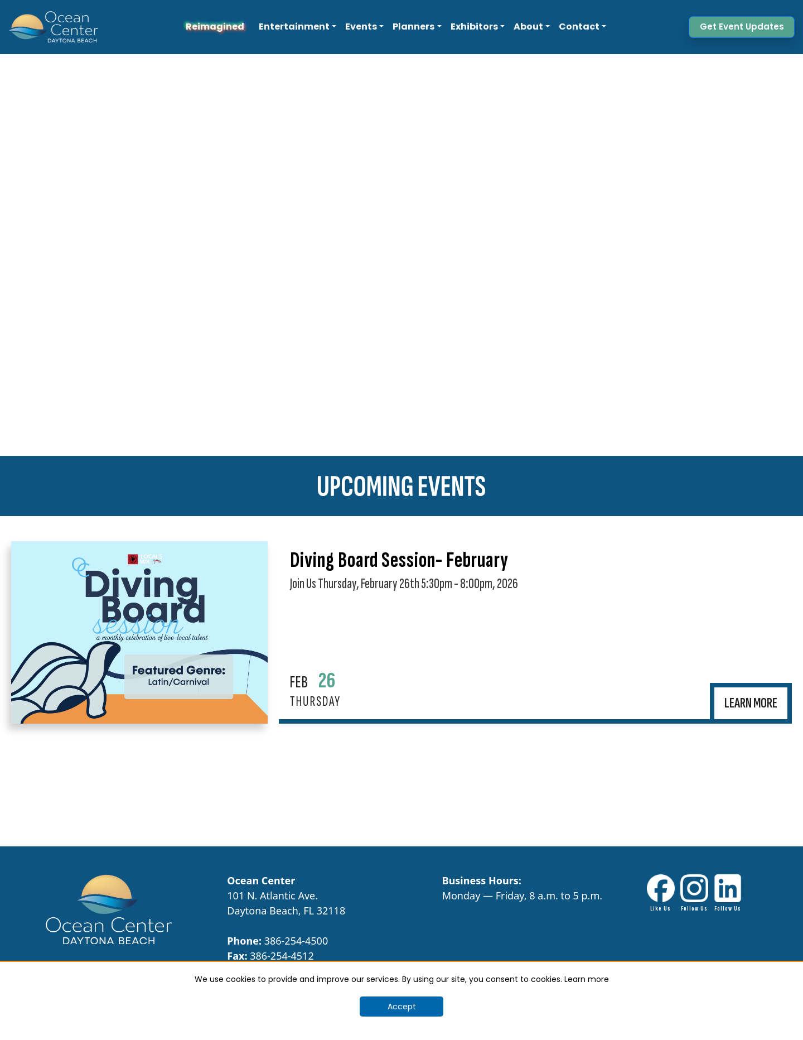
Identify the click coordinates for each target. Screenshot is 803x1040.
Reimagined (215, 26)
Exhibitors (474, 26)
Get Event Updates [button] (742, 26)
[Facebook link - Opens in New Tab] (661, 893)
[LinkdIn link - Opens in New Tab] (728, 893)
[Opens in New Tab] (139, 632)
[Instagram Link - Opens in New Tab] (694, 893)
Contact (579, 26)
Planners (413, 26)
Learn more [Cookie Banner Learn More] (586, 979)
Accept (402, 1006)
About (528, 26)
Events (361, 26)
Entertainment (294, 26)
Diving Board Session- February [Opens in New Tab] (399, 560)
